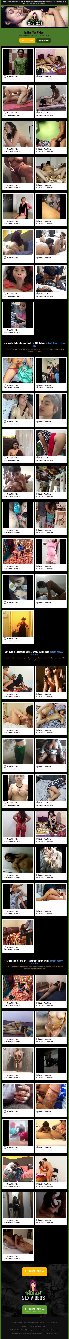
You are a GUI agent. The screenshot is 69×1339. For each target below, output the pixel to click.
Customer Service (37, 1322)
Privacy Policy (27, 1326)
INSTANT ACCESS (27, 40)
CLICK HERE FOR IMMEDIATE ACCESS (34, 1271)
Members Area (44, 40)
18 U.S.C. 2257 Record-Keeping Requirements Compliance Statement (34, 1330)
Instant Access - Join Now (49, 344)
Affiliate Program (51, 1322)
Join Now (27, 1322)
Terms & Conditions (40, 1326)
